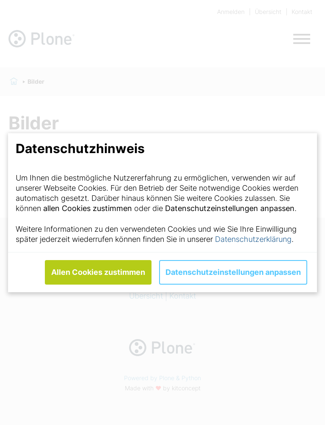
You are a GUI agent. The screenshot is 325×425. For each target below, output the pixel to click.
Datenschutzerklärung (253, 239)
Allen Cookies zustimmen (98, 272)
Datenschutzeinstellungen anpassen (233, 272)
